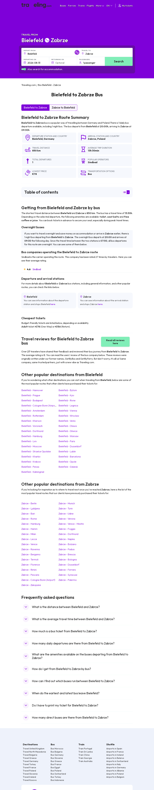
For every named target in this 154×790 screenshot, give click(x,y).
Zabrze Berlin (29, 503)
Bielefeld (37, 138)
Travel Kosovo (30, 780)
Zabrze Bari (28, 513)
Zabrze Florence (30, 564)
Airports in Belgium (115, 777)
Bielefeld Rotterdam (32, 415)
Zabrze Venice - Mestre (71, 523)
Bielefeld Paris (67, 441)
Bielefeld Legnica (68, 405)
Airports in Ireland (114, 755)
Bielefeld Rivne (67, 400)
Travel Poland (29, 770)
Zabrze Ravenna (30, 549)
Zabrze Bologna (68, 559)
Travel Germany (30, 761)
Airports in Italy (113, 764)
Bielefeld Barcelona (70, 456)
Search (119, 61)
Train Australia (85, 761)
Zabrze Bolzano (67, 544)
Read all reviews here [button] (115, 342)
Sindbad (36, 269)
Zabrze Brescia (67, 554)
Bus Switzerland (58, 773)
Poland (101, 138)
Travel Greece (30, 758)
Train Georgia (85, 758)
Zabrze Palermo (68, 579)
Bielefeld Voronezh (32, 425)
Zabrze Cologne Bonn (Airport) (38, 579)
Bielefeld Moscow (31, 446)
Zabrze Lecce (29, 539)
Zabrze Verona (67, 518)
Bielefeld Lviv (29, 441)
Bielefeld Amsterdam (33, 410)
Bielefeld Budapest (32, 400)
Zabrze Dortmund (68, 533)
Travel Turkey (29, 764)
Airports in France (115, 751)
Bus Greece (56, 761)
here (52, 304)
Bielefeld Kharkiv (30, 456)
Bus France (56, 764)
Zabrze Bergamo (30, 554)
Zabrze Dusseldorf (69, 564)
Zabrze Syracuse (68, 574)
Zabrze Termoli (29, 559)
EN (110, 5)
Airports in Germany (116, 767)
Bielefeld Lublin (67, 451)
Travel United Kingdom (33, 748)
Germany (49, 138)
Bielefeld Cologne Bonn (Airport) (39, 405)
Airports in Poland (114, 773)
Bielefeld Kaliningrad (32, 471)
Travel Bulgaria (30, 755)
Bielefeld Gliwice (68, 431)
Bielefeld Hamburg (31, 436)
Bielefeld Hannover (32, 390)
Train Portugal (85, 748)
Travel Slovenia (30, 773)
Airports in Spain (114, 748)
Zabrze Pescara (30, 574)
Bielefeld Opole (67, 461)
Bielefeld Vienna (68, 410)
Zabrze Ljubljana (30, 508)
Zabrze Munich (67, 503)
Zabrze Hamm (29, 528)
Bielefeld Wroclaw (69, 415)
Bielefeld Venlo (67, 420)
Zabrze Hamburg (30, 523)
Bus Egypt (55, 767)
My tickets (125, 6)
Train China (84, 755)
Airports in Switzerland (117, 761)
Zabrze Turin (66, 508)
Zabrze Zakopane (31, 584)
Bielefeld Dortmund (32, 431)
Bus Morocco (57, 748)
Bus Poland (56, 770)
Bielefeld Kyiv (66, 395)
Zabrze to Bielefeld (63, 107)
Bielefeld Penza (30, 466)
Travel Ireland (29, 777)
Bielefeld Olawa (68, 425)
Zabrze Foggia (67, 528)
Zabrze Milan (28, 533)
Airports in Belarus (115, 758)
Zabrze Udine (66, 513)
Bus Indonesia (57, 780)
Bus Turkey (56, 777)
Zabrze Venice (29, 544)
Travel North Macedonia (34, 751)
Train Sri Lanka (86, 751)
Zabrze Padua (66, 549)
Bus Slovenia (57, 758)
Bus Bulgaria (56, 751)
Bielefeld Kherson (31, 420)
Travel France (29, 767)
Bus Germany (57, 755)
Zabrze (92, 138)
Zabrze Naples (67, 539)
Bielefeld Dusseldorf (70, 446)
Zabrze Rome (29, 518)
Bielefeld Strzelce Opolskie (36, 451)
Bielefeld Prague (30, 395)
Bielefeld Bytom (68, 390)
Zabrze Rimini (29, 569)
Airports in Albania (115, 770)
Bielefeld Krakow (31, 461)
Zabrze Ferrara (67, 569)
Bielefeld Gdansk (68, 466)
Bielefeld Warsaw (69, 436)
